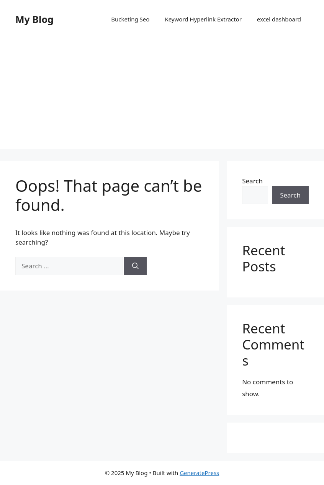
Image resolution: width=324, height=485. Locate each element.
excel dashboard (279, 19)
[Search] (135, 266)
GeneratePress (199, 473)
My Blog (34, 19)
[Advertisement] (162, 95)
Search (252, 180)
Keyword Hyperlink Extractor (203, 19)
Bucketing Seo (130, 19)
